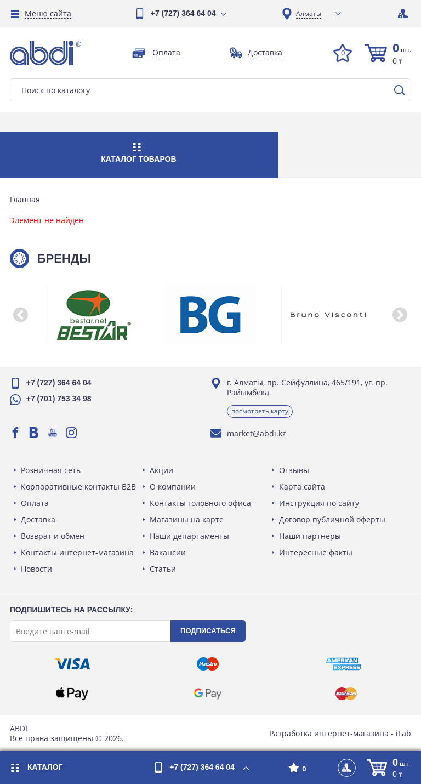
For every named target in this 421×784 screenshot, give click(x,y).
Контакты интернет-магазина (78, 552)
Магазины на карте (187, 519)
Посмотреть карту (259, 411)
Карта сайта (301, 486)
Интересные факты (315, 552)
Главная (26, 199)
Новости (37, 569)
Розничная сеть (52, 470)
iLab (402, 733)
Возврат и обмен (54, 536)
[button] (22, 315)
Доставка (39, 519)
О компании (173, 486)
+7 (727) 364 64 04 (183, 13)
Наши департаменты (190, 536)
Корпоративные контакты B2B (79, 486)
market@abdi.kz (256, 433)
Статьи (163, 569)
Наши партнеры (309, 536)
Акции (162, 470)
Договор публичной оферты (331, 519)
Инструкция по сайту (318, 503)
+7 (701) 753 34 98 (60, 398)
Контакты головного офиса (201, 503)
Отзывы (293, 470)
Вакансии (168, 552)
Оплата (36, 503)
